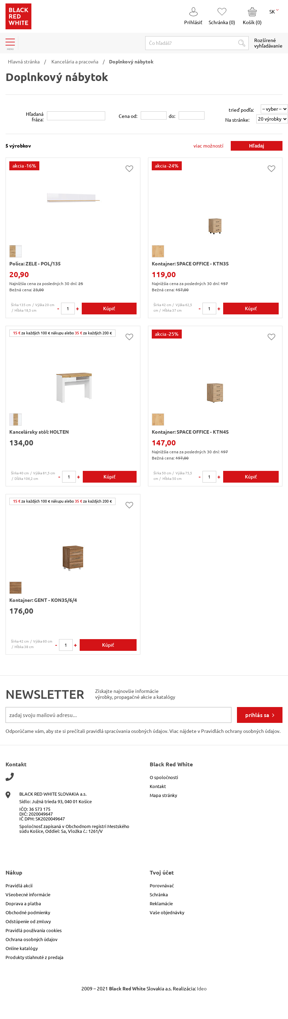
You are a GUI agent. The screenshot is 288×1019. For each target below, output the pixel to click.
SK (274, 11)
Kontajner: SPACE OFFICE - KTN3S (190, 263)
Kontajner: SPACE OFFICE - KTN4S (190, 432)
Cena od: (128, 116)
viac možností (208, 146)
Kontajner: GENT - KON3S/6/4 (43, 600)
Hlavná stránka (24, 61)
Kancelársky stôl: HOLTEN (39, 432)
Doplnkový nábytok (131, 61)
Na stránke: (237, 120)
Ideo (202, 988)
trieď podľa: (241, 110)
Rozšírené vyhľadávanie (268, 43)
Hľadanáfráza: (34, 116)
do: (172, 116)
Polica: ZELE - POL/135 (35, 263)
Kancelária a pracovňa (74, 61)
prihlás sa (257, 715)
